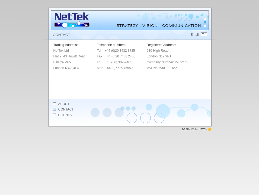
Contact (66, 109)
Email (194, 35)
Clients (65, 115)
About (63, 104)
